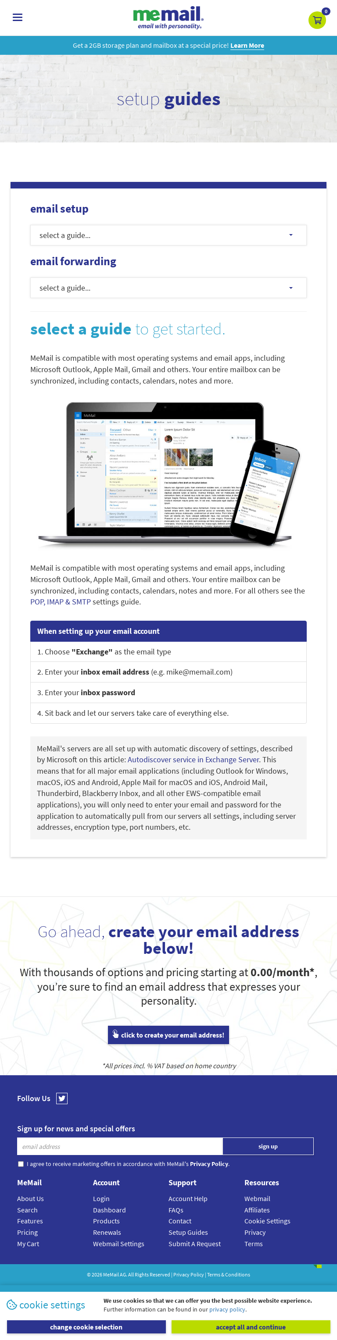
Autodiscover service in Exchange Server (193, 759)
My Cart (28, 1243)
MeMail (111, 1274)
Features (30, 1220)
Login (101, 1198)
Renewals (107, 1232)
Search (27, 1209)
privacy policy (227, 1309)
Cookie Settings (267, 1220)
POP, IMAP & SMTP (60, 602)
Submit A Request (194, 1243)
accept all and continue (251, 1326)
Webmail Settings (118, 1243)
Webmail (257, 1198)
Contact (179, 1220)
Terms (253, 1243)
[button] (317, 20)
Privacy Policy (188, 1274)
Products (106, 1220)
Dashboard (109, 1209)
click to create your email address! (168, 1035)
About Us (30, 1198)
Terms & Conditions (228, 1274)
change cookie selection (86, 1326)
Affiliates (257, 1209)
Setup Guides (188, 1232)
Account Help (188, 1198)
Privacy (254, 1232)
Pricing (27, 1232)
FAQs (175, 1209)
